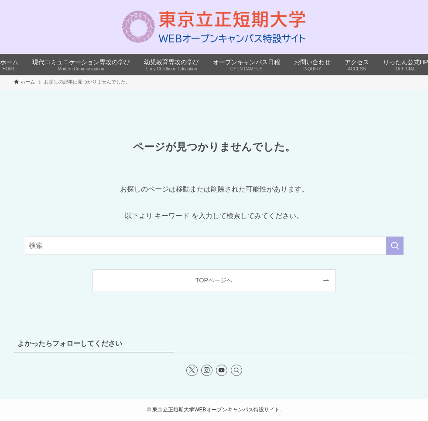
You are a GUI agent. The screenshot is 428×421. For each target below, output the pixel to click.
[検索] (236, 370)
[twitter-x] (192, 370)
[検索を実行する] (395, 246)
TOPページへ (214, 280)
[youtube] (221, 370)
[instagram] (206, 370)
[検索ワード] (214, 246)
